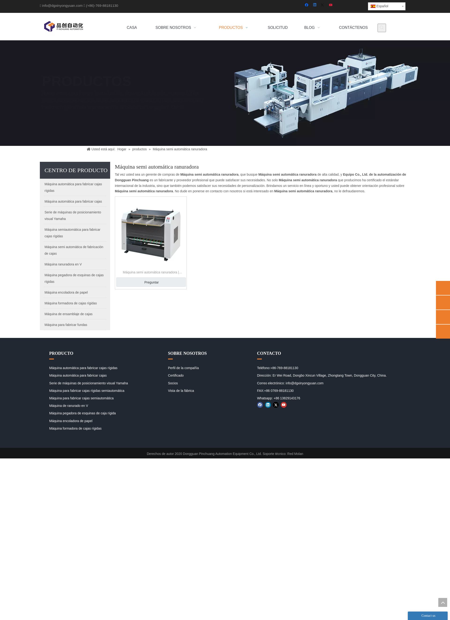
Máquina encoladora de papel (70, 421)
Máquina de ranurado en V (68, 406)
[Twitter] (323, 5)
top (442, 602)
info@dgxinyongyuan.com (62, 6)
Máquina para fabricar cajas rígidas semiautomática (86, 391)
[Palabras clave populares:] (382, 28)
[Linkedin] (315, 5)
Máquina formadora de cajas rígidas (75, 428)
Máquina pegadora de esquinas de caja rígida (82, 413)
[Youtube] (331, 5)
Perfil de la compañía (183, 368)
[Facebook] (307, 5)
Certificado (176, 375)
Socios (173, 383)
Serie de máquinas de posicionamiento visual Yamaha (88, 383)
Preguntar (151, 282)
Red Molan (295, 454)
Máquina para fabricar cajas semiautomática (81, 398)
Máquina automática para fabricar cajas (78, 375)
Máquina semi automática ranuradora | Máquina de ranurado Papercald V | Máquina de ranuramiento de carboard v (151, 272)
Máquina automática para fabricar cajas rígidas (83, 368)
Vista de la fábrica (181, 391)
